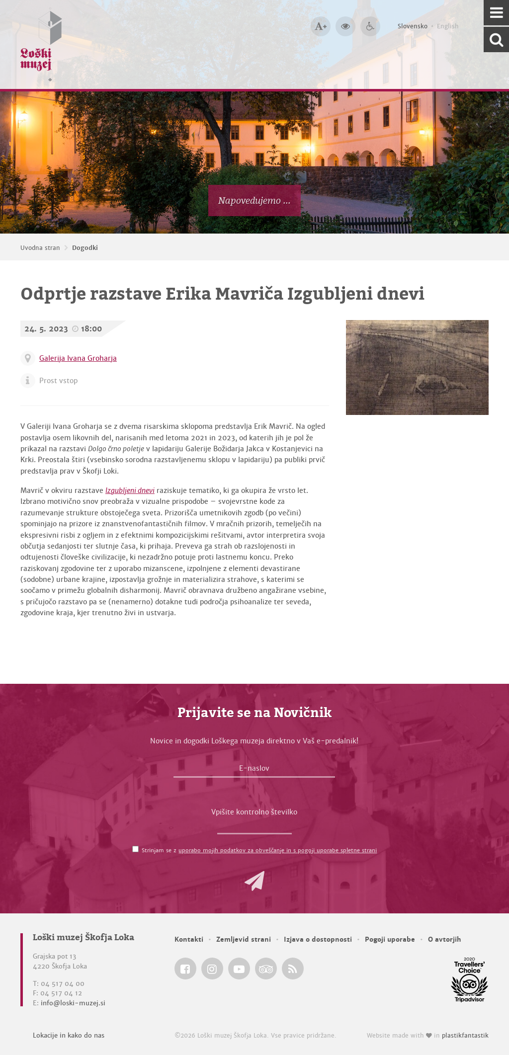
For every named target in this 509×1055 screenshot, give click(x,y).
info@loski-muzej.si (73, 1003)
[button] (254, 881)
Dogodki (85, 248)
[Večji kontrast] (345, 26)
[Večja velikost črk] (321, 26)
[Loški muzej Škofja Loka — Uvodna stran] (41, 44)
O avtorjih (444, 939)
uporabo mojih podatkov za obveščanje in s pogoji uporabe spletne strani (277, 850)
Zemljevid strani (243, 939)
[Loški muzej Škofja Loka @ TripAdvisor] (266, 968)
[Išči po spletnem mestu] (496, 39)
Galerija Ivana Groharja (78, 358)
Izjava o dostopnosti (318, 939)
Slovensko (412, 26)
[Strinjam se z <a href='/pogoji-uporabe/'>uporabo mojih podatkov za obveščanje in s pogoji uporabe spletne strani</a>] (135, 849)
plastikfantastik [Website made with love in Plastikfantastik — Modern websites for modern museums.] (465, 1035)
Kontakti (188, 939)
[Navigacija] (496, 12)
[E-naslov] (254, 771)
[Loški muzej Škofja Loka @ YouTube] (239, 968)
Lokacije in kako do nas (68, 1035)
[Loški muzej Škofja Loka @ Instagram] (212, 968)
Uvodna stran (40, 248)
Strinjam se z (259, 850)
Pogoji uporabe (390, 939)
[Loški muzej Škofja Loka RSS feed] (293, 968)
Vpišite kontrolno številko (254, 812)
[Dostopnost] (370, 26)
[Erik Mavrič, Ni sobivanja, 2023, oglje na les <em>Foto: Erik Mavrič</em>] (417, 367)
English (448, 26)
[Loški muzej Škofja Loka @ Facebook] (185, 968)
